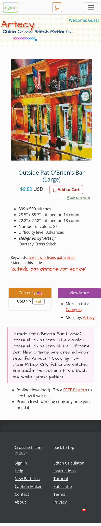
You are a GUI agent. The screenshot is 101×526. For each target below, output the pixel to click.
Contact (22, 494)
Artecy (89, 317)
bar (31, 257)
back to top (63, 447)
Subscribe (62, 486)
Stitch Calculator (68, 463)
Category (74, 309)
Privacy (60, 502)
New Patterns (27, 478)
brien (71, 257)
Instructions (64, 471)
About (20, 502)
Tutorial (60, 478)
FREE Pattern (75, 390)
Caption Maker (28, 486)
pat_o (61, 257)
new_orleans (45, 257)
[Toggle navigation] (91, 7)
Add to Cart (66, 189)
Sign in (10, 7)
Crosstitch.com (29, 447)
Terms (59, 494)
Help (19, 471)
